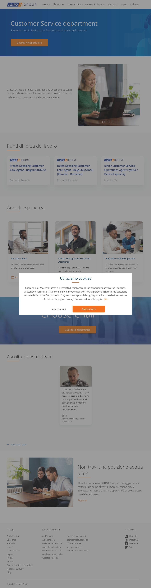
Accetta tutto (89, 309)
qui (106, 299)
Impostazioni (59, 309)
